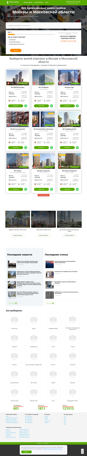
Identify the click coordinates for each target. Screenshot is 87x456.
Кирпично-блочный (23, 432)
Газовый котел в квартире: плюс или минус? (66, 271)
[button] (22, 16)
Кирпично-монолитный (11, 432)
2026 (65, 417)
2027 (65, 419)
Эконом (46, 416)
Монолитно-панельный (24, 437)
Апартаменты (47, 421)
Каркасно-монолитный (10, 437)
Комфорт (46, 417)
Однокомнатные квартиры (11, 417)
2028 (65, 421)
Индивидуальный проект (24, 434)
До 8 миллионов (28, 421)
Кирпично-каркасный (24, 429)
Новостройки (28, 2)
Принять (26, 451)
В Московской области (16, 44)
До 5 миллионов (28, 416)
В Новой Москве (14, 42)
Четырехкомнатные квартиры (12, 422)
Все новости (13, 303)
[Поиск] (42, 25)
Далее (15, 50)
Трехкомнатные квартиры (11, 421)
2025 (65, 416)
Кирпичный (8, 430)
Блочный (8, 429)
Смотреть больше (43, 195)
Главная (39, 443)
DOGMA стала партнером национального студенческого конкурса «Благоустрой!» (27, 262)
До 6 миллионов (28, 417)
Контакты (46, 443)
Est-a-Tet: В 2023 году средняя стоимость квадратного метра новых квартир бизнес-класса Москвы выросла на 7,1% (28, 293)
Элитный (46, 422)
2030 (65, 424)
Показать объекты (17, 235)
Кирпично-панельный (24, 430)
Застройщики (38, 2)
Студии (7, 416)
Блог (47, 2)
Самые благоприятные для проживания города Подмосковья (64, 262)
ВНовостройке (13, 2)
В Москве (12, 40)
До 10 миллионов (29, 422)
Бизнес (46, 419)
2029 (65, 422)
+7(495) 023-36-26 (73, 2)
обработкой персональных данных (52, 449)
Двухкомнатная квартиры (11, 419)
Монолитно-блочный (23, 435)
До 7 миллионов (28, 419)
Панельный (8, 435)
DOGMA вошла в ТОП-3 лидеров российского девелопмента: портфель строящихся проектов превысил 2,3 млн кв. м (29, 273)
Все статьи (50, 303)
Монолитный (8, 434)
